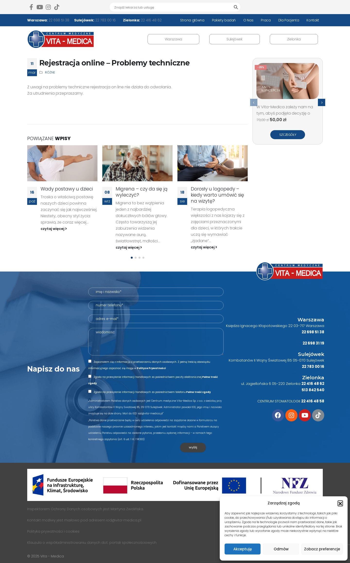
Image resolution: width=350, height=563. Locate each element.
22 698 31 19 (313, 343)
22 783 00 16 (105, 20)
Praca (266, 20)
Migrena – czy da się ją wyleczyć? (141, 192)
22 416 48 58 (312, 401)
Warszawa (173, 39)
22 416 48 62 (151, 20)
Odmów (281, 549)
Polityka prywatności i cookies (53, 531)
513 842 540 (313, 389)
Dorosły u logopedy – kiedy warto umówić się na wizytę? (217, 195)
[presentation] (253, 102)
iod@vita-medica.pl (123, 520)
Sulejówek (235, 39)
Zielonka (294, 39)
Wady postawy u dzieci (67, 189)
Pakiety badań (224, 20)
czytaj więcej (54, 228)
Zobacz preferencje (322, 549)
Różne (50, 72)
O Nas (248, 20)
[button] (340, 503)
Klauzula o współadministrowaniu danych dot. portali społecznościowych (92, 542)
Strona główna (192, 20)
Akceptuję (242, 549)
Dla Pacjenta (288, 20)
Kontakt (312, 20)
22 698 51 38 (58, 20)
